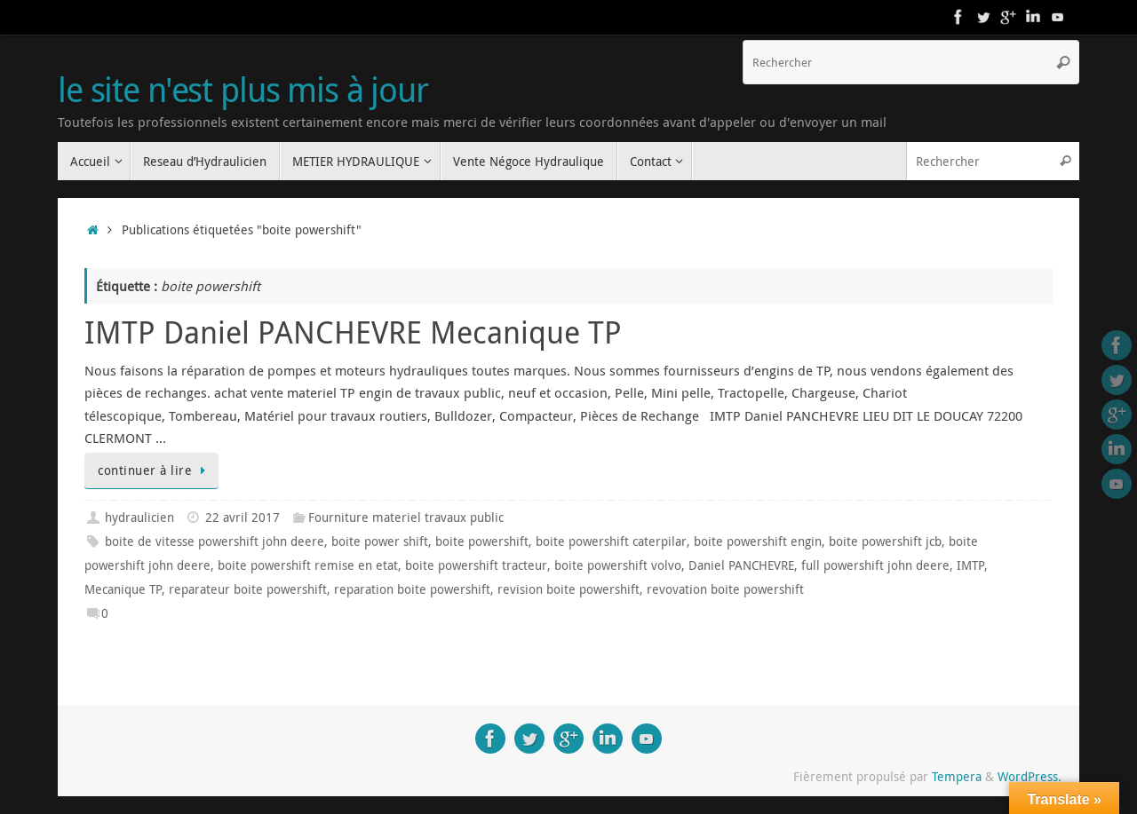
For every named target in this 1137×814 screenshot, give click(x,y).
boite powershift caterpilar (611, 541)
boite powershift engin (758, 541)
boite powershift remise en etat (308, 565)
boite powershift (482, 541)
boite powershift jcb (885, 541)
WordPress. (1029, 777)
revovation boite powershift (725, 589)
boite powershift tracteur (476, 565)
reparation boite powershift (412, 589)
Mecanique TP (123, 589)
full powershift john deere (875, 565)
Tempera (957, 777)
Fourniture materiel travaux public (406, 518)
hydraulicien (139, 518)
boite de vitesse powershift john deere (214, 541)
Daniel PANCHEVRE (741, 565)
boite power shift (379, 541)
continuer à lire (154, 470)
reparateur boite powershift (248, 589)
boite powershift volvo (617, 565)
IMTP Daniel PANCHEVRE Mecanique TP (353, 332)
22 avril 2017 (242, 518)
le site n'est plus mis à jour (243, 89)
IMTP (970, 565)
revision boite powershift (568, 589)
